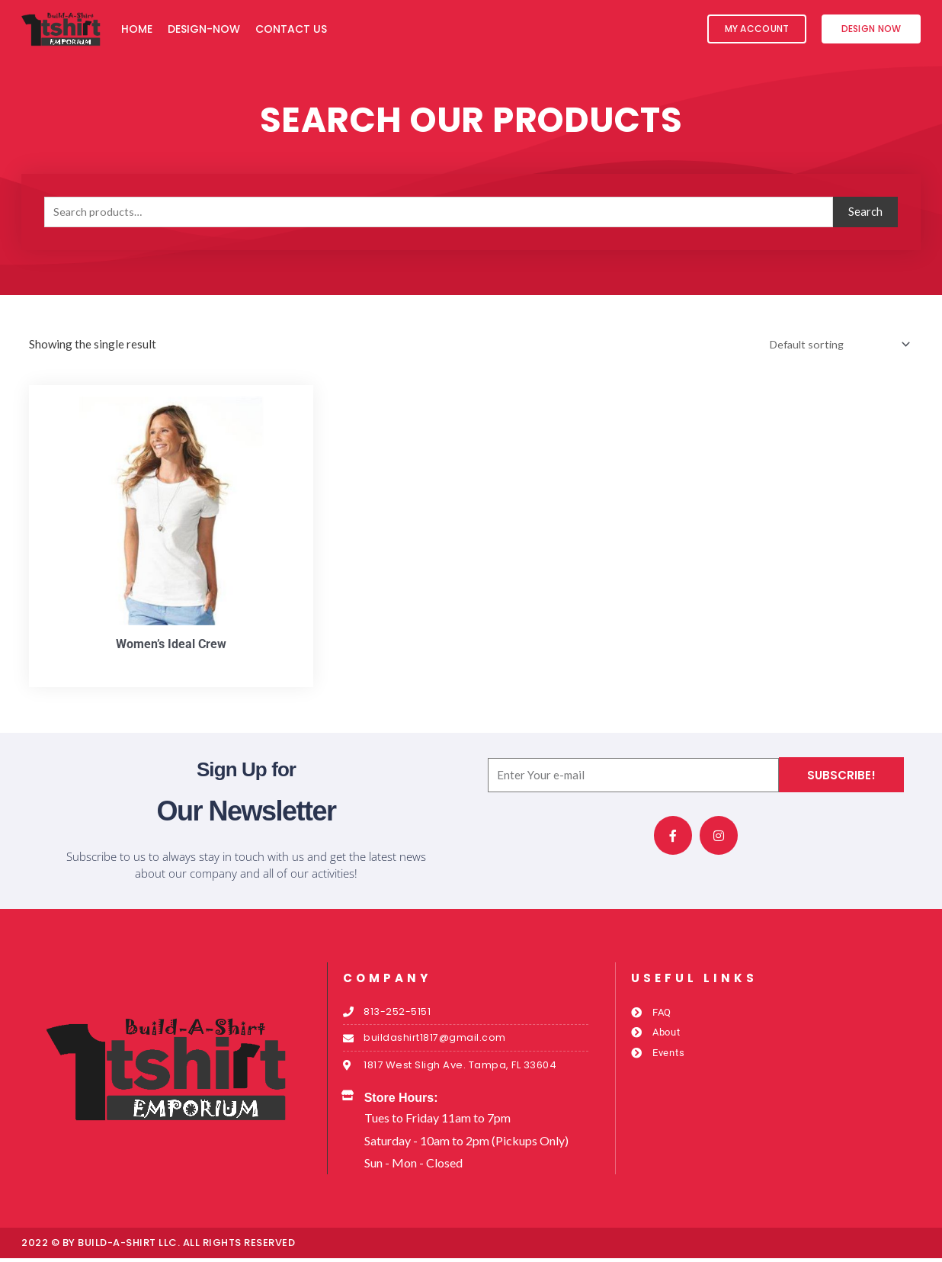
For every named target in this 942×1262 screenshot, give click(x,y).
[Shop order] (834, 345)
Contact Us (291, 29)
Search (865, 211)
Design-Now (204, 29)
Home (136, 29)
